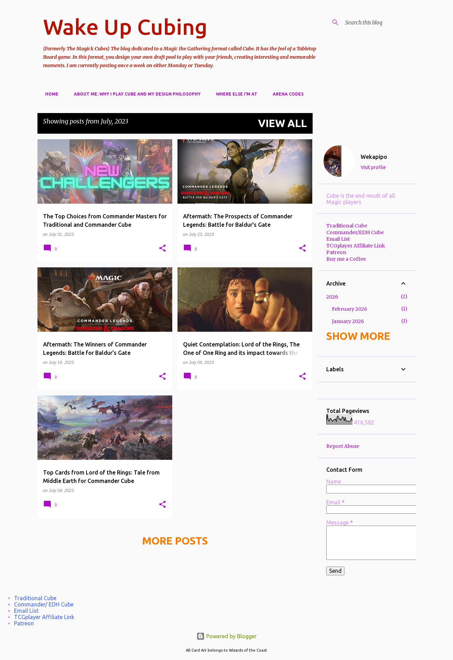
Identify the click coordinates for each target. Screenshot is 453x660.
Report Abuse (342, 446)
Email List (338, 239)
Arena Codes (286, 94)
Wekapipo (374, 157)
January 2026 (348, 321)
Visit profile (373, 167)
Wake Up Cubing (125, 26)
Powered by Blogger (226, 636)
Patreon (336, 252)
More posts (175, 541)
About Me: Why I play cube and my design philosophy (135, 94)
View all (282, 123)
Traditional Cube (346, 226)
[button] (162, 249)
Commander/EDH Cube (355, 232)
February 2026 (349, 309)
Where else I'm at (234, 94)
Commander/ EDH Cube (44, 604)
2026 (332, 297)
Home (49, 94)
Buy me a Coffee (346, 259)
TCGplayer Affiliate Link (355, 246)
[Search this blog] (379, 22)
